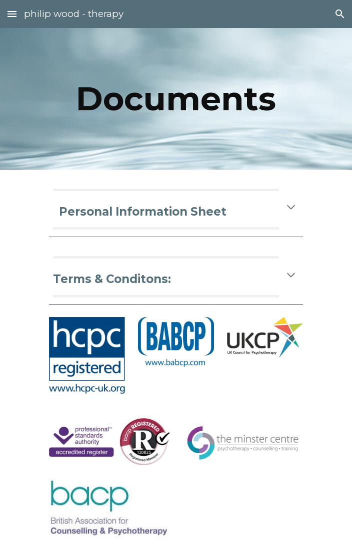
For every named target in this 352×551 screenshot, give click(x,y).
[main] (175, 98)
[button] (12, 13)
